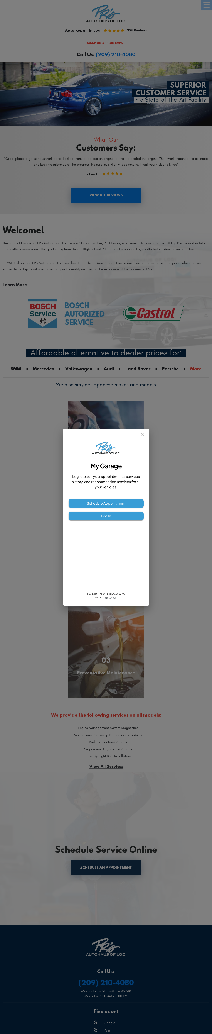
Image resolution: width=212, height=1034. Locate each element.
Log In (106, 516)
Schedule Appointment (106, 503)
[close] (143, 434)
